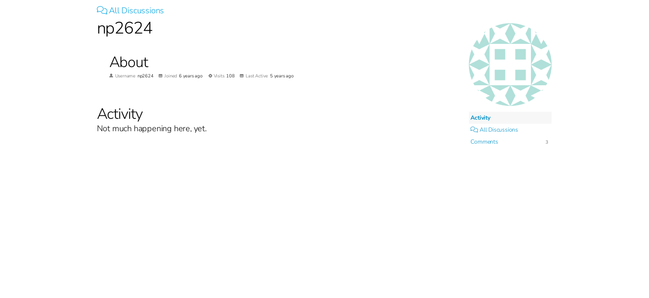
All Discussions (130, 10)
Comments (484, 142)
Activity (480, 118)
